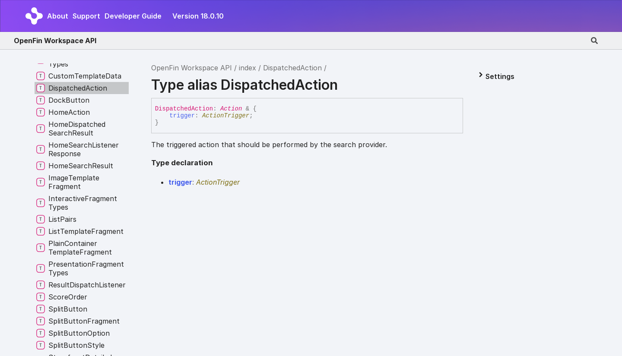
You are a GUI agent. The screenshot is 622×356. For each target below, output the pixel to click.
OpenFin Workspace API (55, 40)
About (57, 16)
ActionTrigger (225, 115)
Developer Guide (133, 16)
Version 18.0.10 (198, 16)
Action (231, 108)
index (247, 67)
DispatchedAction (292, 67)
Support (86, 16)
